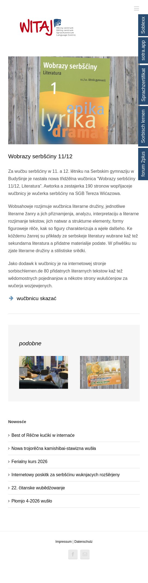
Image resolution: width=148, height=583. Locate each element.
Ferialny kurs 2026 (29, 461)
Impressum (63, 542)
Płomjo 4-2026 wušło (31, 501)
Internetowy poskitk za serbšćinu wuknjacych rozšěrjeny (65, 474)
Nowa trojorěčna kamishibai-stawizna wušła (53, 448)
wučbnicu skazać (36, 298)
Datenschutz (83, 542)
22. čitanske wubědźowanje (38, 488)
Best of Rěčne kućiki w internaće (43, 435)
